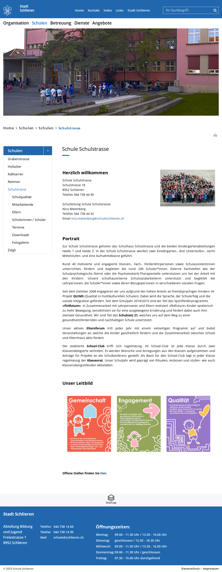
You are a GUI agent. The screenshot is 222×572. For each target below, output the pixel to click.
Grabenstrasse (18, 159)
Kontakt (94, 10)
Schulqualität (21, 197)
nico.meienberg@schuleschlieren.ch (97, 218)
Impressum (211, 568)
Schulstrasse (26, 189)
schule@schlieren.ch (69, 537)
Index (108, 10)
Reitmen (14, 181)
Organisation (16, 23)
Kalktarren (15, 174)
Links (120, 10)
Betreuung (60, 23)
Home (79, 10)
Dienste (81, 23)
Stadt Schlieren (138, 10)
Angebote (102, 23)
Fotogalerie (20, 242)
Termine (18, 227)
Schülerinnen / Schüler (29, 219)
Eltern (16, 212)
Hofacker (14, 166)
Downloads (20, 235)
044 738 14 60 (63, 526)
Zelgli (12, 250)
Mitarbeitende (22, 204)
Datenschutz (190, 568)
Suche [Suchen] (215, 10)
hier (103, 473)
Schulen (39, 23)
